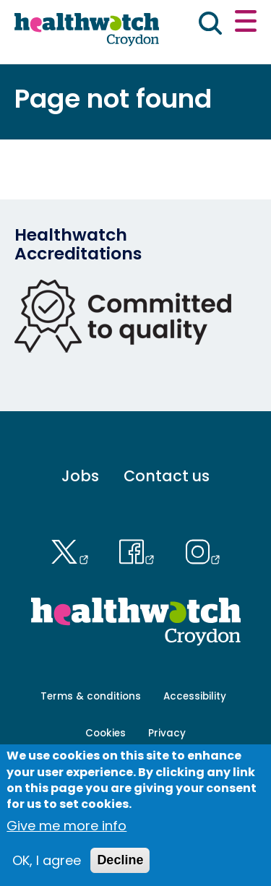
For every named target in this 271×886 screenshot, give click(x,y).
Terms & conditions (90, 696)
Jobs (80, 475)
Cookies (105, 733)
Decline (120, 868)
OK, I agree (46, 868)
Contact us (167, 475)
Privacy (167, 733)
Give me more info (66, 834)
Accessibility (194, 696)
